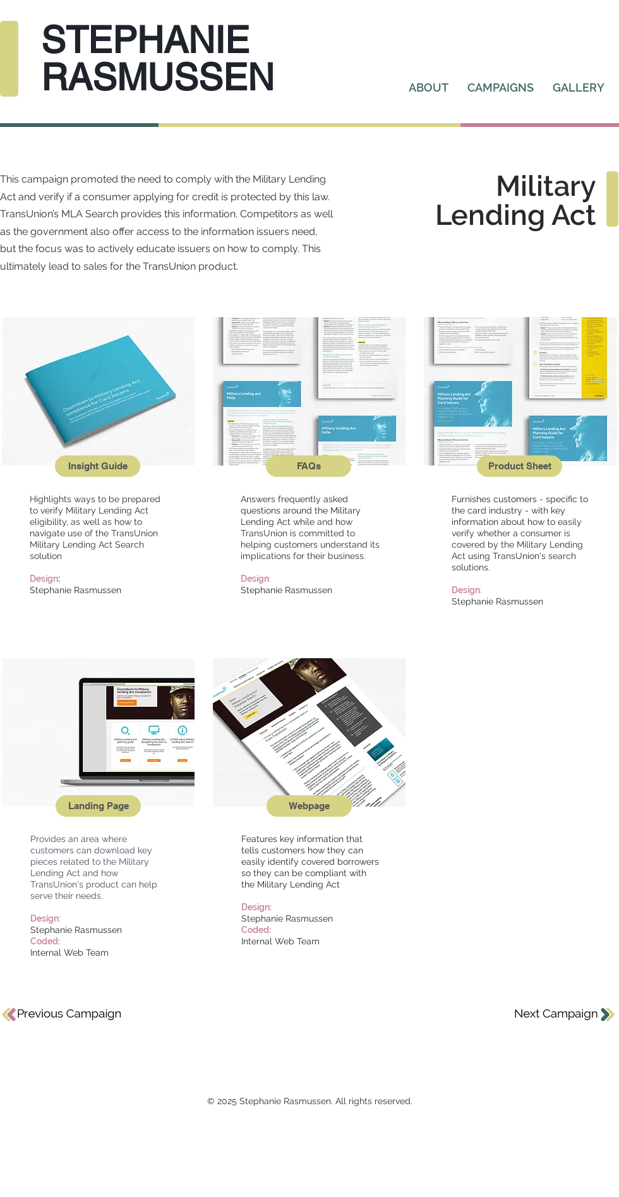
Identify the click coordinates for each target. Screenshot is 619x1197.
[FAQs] (308, 466)
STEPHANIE (145, 39)
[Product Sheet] (519, 466)
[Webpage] (309, 806)
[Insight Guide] (97, 466)
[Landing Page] (98, 806)
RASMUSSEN (157, 77)
